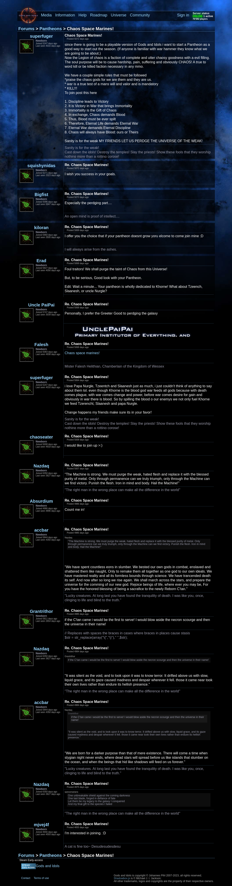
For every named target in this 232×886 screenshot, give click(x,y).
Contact (25, 878)
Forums (26, 28)
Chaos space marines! (82, 353)
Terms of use (41, 878)
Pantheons (51, 28)
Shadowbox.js (122, 878)
